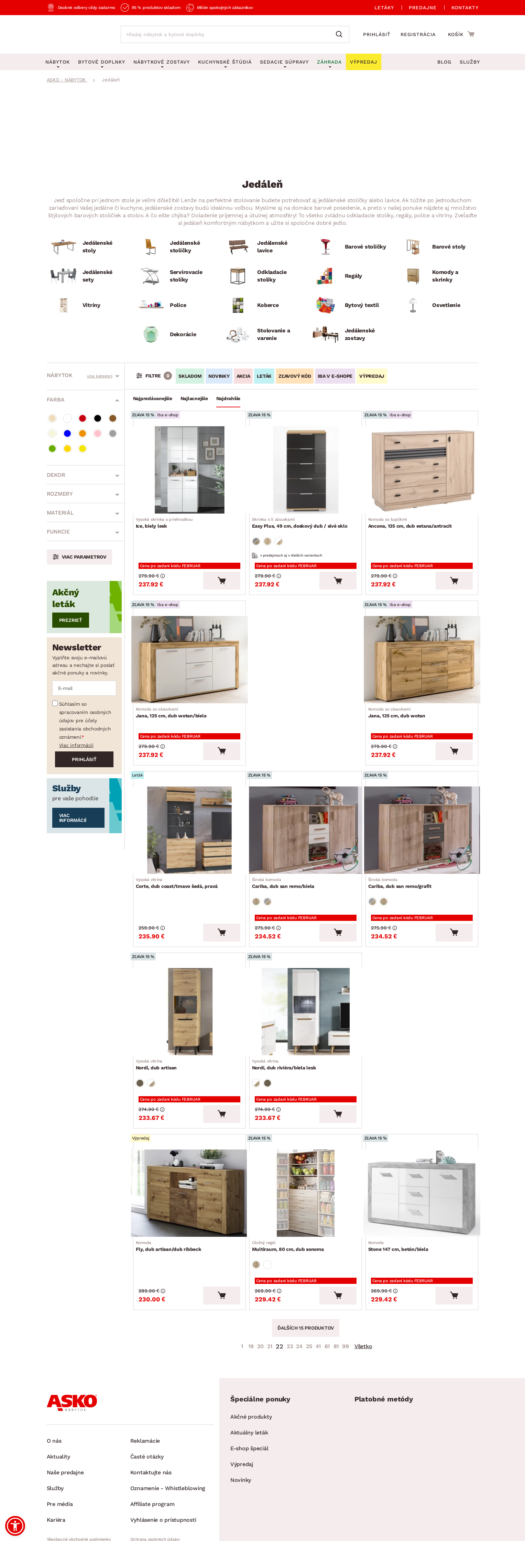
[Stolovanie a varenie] (262, 334)
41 (318, 1294)
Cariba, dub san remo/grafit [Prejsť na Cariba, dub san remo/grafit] (402, 858)
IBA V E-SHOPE (335, 376)
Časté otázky (147, 1405)
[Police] (175, 305)
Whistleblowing (61, 1499)
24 (299, 1294)
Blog (444, 62)
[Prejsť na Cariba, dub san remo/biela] (306, 807)
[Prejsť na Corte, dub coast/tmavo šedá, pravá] (189, 807)
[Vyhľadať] (340, 34)
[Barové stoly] (437, 247)
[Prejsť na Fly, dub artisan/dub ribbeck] (189, 1149)
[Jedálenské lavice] (262, 247)
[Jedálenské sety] (88, 276)
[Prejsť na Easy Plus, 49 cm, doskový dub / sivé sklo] (306, 467)
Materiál (60, 512)
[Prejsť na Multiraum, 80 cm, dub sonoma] (306, 1149)
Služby (470, 62)
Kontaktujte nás (151, 1421)
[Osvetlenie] (437, 305)
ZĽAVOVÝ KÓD (294, 376)
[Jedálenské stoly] (88, 247)
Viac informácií (76, 745)
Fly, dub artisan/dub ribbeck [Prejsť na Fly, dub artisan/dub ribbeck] (171, 1200)
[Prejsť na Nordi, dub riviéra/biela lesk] (306, 978)
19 (251, 1294)
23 (290, 1294)
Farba (56, 399)
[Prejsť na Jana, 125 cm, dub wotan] (422, 647)
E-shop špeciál (249, 1397)
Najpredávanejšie (152, 398)
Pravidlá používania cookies (156, 1499)
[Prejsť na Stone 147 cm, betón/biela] (422, 1149)
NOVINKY (218, 376)
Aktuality (58, 1405)
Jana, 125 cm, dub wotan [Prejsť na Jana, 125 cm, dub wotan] (399, 698)
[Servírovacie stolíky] (175, 276)
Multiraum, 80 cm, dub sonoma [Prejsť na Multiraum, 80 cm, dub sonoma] (291, 1200)
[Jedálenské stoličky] (175, 247)
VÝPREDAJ (371, 376)
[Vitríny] (88, 305)
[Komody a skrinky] (437, 276)
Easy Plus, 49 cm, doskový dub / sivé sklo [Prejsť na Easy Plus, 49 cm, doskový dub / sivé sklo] (302, 518)
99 (345, 1294)
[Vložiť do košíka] (221, 570)
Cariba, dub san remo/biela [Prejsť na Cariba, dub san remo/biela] (286, 858)
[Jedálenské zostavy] (350, 334)
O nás (54, 1389)
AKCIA (243, 376)
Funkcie (58, 531)
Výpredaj (241, 1412)
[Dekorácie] (175, 334)
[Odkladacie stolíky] (262, 276)
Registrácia (418, 34)
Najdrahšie (228, 398)
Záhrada (329, 62)
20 (260, 1294)
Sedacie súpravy (284, 62)
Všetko (363, 1294)
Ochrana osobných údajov (155, 1487)
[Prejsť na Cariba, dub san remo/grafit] (422, 807)
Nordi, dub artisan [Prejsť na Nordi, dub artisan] (159, 1029)
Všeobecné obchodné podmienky (79, 1487)
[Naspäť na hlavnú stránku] (77, 34)
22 (279, 1294)
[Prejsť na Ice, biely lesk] (189, 467)
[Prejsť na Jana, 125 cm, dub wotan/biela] (189, 647)
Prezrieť (70, 620)
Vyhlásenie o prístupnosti (163, 1468)
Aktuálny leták (249, 1381)
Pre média (60, 1452)
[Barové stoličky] (350, 247)
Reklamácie (145, 1389)
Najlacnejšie (194, 398)
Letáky (384, 7)
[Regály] (350, 276)
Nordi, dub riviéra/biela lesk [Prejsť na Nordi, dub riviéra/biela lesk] (287, 1029)
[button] (15, 1526)
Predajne (423, 7)
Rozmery (60, 494)
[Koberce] (262, 305)
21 (269, 1294)
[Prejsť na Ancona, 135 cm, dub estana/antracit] (422, 467)
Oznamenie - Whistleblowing (168, 1436)
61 (327, 1294)
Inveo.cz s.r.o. (294, 1529)
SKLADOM (189, 376)
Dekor (56, 475)
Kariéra (56, 1468)
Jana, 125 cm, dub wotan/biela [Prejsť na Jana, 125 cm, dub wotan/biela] (174, 698)
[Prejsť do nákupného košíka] (461, 34)
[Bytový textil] (350, 305)
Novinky (240, 1428)
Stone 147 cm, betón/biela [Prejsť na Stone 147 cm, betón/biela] (401, 1200)
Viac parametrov (84, 557)
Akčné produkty (251, 1365)
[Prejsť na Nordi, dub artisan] (189, 978)
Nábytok (60, 375)
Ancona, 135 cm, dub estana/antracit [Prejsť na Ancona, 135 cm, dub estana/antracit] (413, 518)
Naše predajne (65, 1421)
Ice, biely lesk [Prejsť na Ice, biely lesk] (167, 518)
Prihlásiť (377, 34)
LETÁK (264, 376)
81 (336, 1294)
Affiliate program (152, 1452)
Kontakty (465, 7)
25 (309, 1294)
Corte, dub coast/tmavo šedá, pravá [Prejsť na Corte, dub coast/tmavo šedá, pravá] (180, 858)
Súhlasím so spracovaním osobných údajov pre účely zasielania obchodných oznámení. (85, 720)
